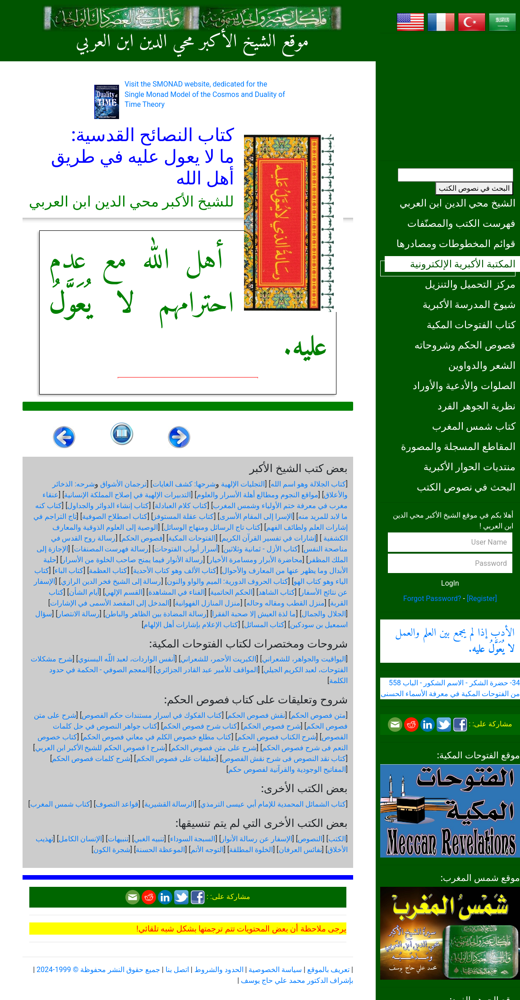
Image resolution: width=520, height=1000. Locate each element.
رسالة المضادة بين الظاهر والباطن (156, 614)
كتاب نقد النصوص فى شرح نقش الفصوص (284, 758)
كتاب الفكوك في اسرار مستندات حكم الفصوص (152, 715)
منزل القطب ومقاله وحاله (285, 603)
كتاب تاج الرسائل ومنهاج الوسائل (212, 527)
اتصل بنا (177, 969)
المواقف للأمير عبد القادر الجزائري (207, 669)
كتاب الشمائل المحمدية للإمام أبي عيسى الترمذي (273, 804)
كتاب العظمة (108, 570)
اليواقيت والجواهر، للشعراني (304, 659)
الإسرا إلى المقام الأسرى (256, 516)
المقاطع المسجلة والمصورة (458, 446)
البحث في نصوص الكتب (474, 188)
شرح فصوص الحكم (272, 726)
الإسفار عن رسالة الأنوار (256, 839)
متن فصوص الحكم (318, 715)
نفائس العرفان (300, 849)
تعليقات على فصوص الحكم (176, 758)
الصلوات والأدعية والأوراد (464, 385)
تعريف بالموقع (328, 969)
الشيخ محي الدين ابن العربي (457, 203)
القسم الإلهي (124, 592)
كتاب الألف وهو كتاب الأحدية (174, 570)
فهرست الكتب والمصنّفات (461, 223)
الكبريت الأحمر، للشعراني (218, 659)
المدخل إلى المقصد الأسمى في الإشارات (110, 603)
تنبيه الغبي (149, 839)
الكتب (337, 839)
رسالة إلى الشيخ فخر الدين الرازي (111, 581)
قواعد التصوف (117, 804)
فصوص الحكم (142, 538)
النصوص (310, 839)
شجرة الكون (111, 849)
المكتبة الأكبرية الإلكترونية (462, 264)
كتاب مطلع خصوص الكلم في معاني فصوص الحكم (157, 737)
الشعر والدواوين (481, 365)
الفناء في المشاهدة (176, 592)
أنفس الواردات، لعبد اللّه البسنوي (126, 659)
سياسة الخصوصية (275, 969)
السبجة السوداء (193, 839)
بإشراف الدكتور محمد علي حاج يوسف (297, 980)
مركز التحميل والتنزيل (470, 284)
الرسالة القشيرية (169, 804)
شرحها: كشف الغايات (184, 484)
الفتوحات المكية (192, 538)
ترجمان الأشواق (123, 484)
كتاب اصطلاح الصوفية (114, 516)
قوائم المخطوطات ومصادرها (455, 243)
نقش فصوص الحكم (256, 715)
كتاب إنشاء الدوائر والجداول (108, 505)
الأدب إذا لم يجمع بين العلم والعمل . (455, 641)
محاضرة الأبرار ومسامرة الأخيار (256, 559)
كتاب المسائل (264, 624)
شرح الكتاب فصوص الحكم (276, 737)
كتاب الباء (69, 570)
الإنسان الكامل (80, 839)
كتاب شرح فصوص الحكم (200, 726)
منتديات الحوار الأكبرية (469, 466)
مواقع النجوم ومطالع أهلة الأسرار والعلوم (257, 495)
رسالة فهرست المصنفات (111, 549)
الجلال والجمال (324, 614)
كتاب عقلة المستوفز (183, 516)
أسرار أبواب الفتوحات (186, 549)
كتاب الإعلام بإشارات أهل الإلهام (190, 624)
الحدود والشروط (219, 969)
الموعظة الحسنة (160, 849)
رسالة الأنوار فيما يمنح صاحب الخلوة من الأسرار (132, 559)
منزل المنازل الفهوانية (207, 603)
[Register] (482, 598)
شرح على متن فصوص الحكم (214, 747)
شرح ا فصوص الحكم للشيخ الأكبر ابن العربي (100, 747)
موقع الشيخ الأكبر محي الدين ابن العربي (192, 42)
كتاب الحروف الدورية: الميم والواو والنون (227, 581)
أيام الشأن (84, 592)
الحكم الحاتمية (231, 592)
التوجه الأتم (207, 849)
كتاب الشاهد (276, 592)
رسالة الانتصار (79, 614)
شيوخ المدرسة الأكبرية (469, 304)
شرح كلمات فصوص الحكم (91, 758)
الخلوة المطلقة (251, 849)
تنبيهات (118, 839)
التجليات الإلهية (243, 484)
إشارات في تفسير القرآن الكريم (268, 538)
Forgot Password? (432, 598)
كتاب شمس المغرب (473, 426)
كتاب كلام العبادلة (181, 505)
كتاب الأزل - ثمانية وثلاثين (260, 549)
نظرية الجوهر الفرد (476, 406)
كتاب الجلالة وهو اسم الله (308, 484)
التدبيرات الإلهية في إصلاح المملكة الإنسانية (127, 495)
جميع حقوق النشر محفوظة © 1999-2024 (98, 969)
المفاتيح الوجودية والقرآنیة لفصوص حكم (287, 769)
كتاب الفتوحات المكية (471, 324)
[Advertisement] (450, 97)
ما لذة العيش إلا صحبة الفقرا (254, 614)
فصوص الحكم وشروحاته (464, 345)
